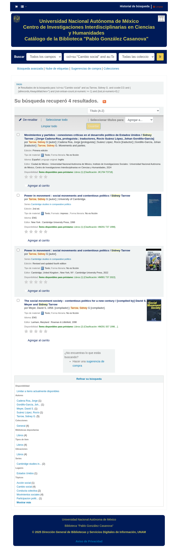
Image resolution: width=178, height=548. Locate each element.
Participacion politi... (27, 498)
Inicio (19, 84)
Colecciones (111, 68)
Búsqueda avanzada (30, 68)
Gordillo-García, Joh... (28, 404)
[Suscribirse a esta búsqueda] (104, 101)
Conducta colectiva (27, 490)
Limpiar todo (49, 126)
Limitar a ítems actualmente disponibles (38, 391)
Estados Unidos (25, 473)
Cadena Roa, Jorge (27, 400)
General (21, 425)
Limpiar (158, 6)
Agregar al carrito (37, 185)
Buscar (19, 57)
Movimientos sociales (28, 494)
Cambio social (24, 486)
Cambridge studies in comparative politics (51, 204)
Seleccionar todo (56, 119)
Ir (160, 56)
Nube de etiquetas (57, 68)
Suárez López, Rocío (28, 412)
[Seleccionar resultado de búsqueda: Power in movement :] (18, 195)
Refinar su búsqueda (89, 379)
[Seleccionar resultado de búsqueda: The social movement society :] (18, 300)
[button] (16, 7)
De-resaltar (27, 119)
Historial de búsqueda (134, 6)
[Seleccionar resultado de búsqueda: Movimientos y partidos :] (18, 134)
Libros (20, 435)
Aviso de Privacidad (89, 541)
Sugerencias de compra (86, 68)
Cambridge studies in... (29, 463)
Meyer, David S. (25, 408)
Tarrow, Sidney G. (26, 416)
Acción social (24, 482)
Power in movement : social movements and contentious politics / (77, 195)
